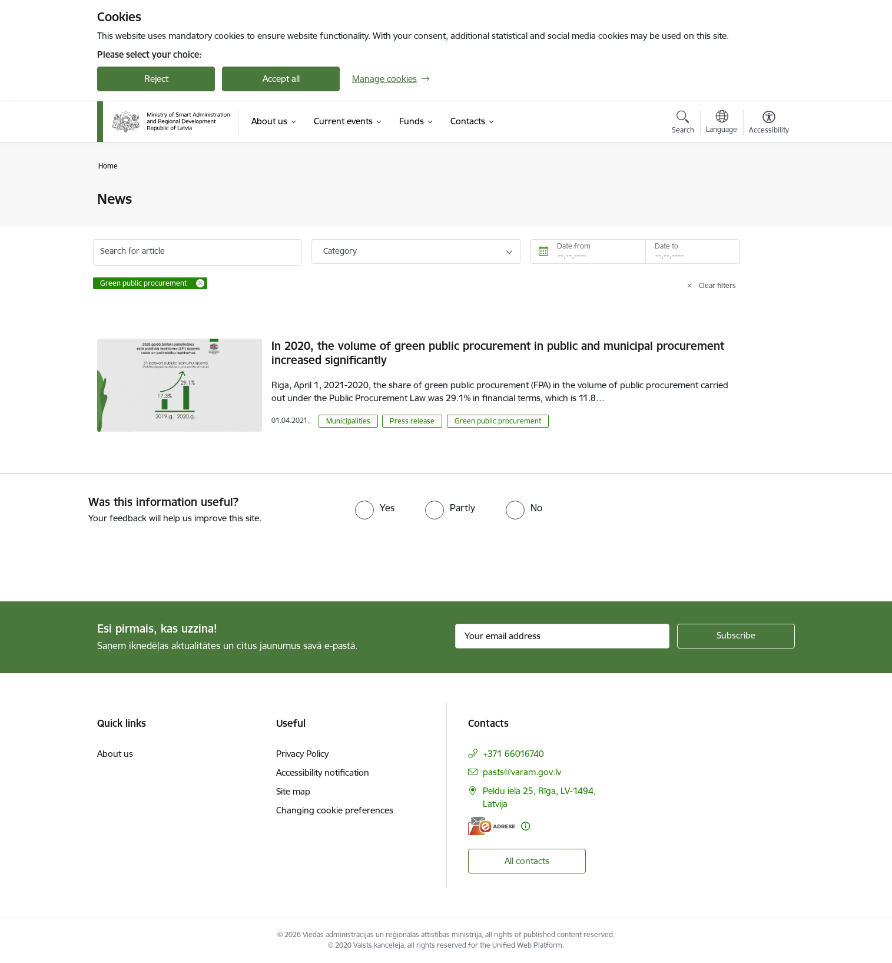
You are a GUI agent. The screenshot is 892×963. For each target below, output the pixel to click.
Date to (666, 245)
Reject (156, 78)
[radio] (374, 508)
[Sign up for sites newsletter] (736, 636)
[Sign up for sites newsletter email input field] (562, 636)
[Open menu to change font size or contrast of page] (769, 124)
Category (340, 251)
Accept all (281, 78)
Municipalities (348, 420)
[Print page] (766, 194)
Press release (412, 420)
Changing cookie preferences (334, 810)
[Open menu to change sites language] (721, 123)
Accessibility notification (322, 772)
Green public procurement (498, 420)
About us (115, 753)
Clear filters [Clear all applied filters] (717, 285)
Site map (293, 791)
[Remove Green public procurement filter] (200, 283)
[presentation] (98, 558)
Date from (574, 245)
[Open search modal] (683, 124)
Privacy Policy (302, 753)
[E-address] (491, 826)
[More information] (525, 826)
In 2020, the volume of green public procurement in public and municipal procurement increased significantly (497, 353)
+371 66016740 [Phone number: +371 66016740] (513, 753)
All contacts (527, 860)
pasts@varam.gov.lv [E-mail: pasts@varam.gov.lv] (522, 771)
